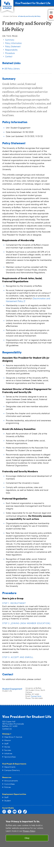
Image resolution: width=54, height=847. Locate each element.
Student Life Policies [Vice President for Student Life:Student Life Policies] (10, 16)
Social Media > (10, 709)
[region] (27, 830)
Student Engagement (12, 688)
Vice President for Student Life (32, 3)
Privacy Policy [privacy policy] (29, 831)
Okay (27, 838)
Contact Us (7, 729)
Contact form (36, 696)
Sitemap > (6, 733)
